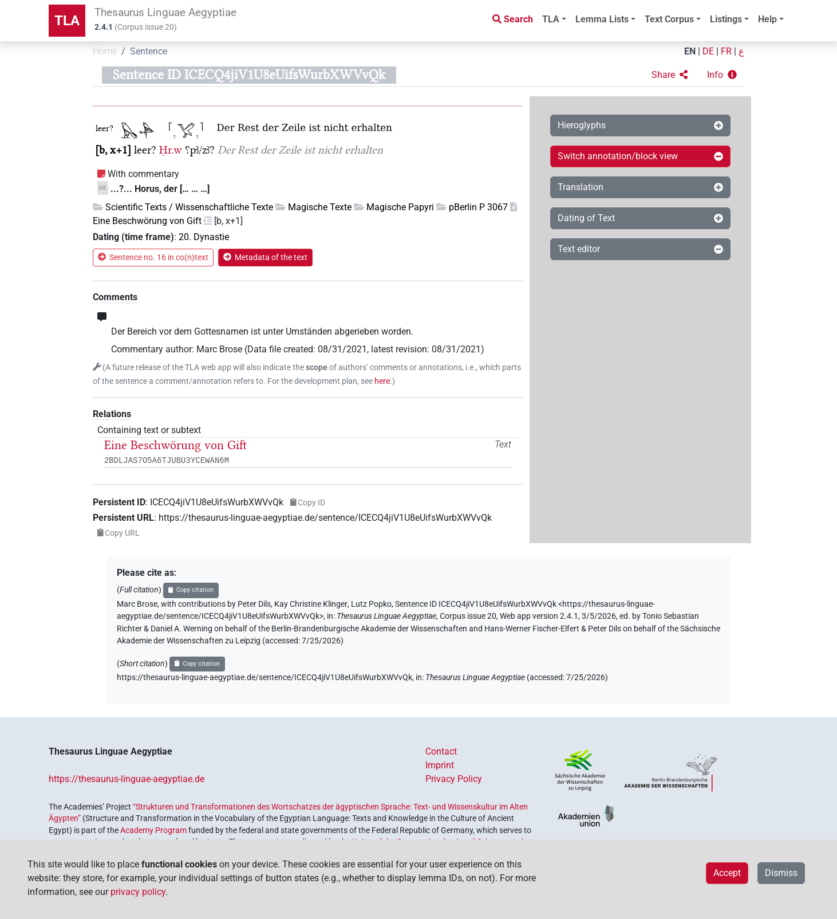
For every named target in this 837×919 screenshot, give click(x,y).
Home (105, 51)
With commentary (143, 173)
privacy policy (137, 891)
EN (690, 51)
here (382, 381)
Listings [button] (726, 19)
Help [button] (767, 19)
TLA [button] (550, 19)
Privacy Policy (453, 778)
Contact (441, 751)
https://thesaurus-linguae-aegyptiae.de (126, 778)
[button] (669, 75)
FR (726, 51)
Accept (727, 872)
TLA (67, 21)
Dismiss (781, 872)
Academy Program (153, 830)
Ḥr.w (170, 149)
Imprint (439, 765)
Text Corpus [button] (669, 19)
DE (708, 51)
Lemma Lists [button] (602, 19)
